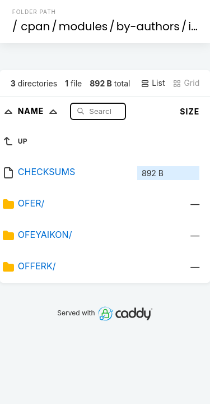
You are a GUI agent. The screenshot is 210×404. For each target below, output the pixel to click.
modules (83, 26)
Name (40, 111)
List (153, 83)
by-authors (148, 26)
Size (189, 111)
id (193, 26)
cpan (35, 26)
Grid (185, 83)
